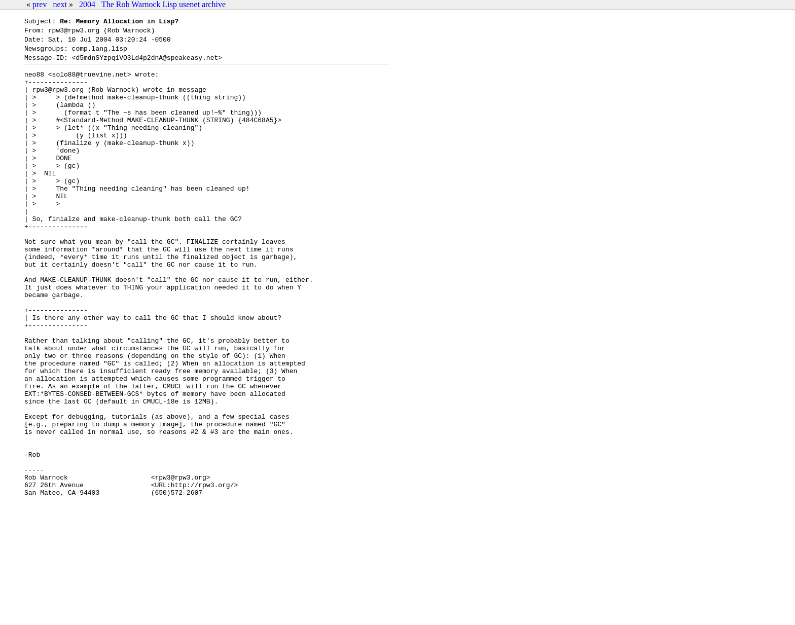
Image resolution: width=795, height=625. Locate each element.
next (60, 4)
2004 (87, 4)
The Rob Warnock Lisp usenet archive (163, 4)
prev (39, 4)
